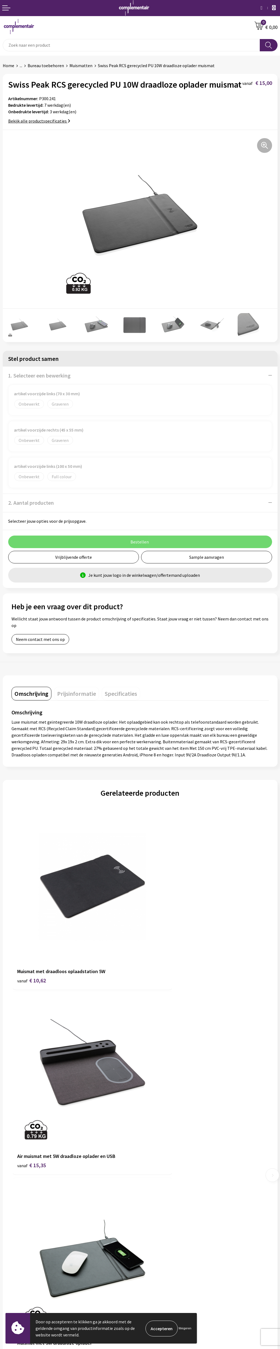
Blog (147, 1239)
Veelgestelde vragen (22, 1239)
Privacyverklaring (19, 1289)
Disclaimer (153, 1188)
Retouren (12, 1272)
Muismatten (80, 65)
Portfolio (152, 1247)
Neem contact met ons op (40, 639)
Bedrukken (13, 1256)
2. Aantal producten (31, 502)
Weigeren (185, 1328)
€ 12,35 (31, 1100)
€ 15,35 (160, 946)
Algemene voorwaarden (165, 1179)
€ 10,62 (31, 946)
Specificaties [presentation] (121, 693)
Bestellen (12, 1247)
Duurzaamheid (156, 1163)
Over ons (151, 1155)
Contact (150, 1171)
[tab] (31, 693)
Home (8, 65)
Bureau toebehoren (46, 65)
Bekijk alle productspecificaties (39, 121)
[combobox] (131, 45)
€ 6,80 (159, 1100)
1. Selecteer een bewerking (39, 375)
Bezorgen (12, 1264)
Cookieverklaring (19, 1280)
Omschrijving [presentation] (31, 693)
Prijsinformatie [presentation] (76, 693)
